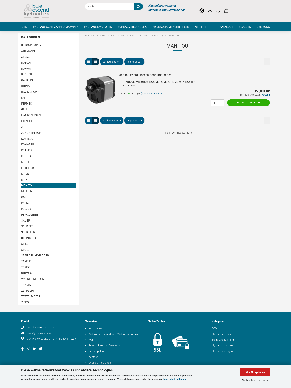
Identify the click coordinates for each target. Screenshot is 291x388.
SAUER (25, 220)
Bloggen (245, 26)
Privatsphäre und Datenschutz (106, 345)
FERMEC (26, 103)
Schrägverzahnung (132, 26)
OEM (24, 26)
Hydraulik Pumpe (222, 334)
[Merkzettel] (218, 8)
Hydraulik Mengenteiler (171, 26)
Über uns (263, 26)
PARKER (26, 203)
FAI (23, 98)
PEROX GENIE (29, 214)
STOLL (25, 249)
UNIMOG (26, 273)
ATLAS (25, 57)
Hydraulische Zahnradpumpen (56, 26)
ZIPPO (25, 302)
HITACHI (26, 121)
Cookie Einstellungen (100, 362)
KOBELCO (27, 138)
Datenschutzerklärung (174, 379)
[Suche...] (138, 6)
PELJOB (26, 209)
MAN (24, 179)
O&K (23, 197)
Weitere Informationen (255, 380)
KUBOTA (26, 156)
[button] (202, 8)
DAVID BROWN (30, 92)
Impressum (95, 328)
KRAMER (26, 150)
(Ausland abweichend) (152, 93)
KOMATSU (27, 144)
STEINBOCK (28, 238)
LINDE (25, 173)
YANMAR (26, 284)
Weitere (200, 26)
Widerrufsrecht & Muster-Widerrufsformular (114, 334)
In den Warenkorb (248, 102)
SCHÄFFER (28, 232)
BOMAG (26, 68)
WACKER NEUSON (32, 279)
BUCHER (26, 74)
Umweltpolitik (96, 351)
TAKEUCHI (27, 261)
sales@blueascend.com (40, 333)
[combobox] (112, 61)
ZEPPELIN (27, 290)
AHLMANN (28, 51)
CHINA (25, 86)
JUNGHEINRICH (31, 132)
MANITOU (27, 185)
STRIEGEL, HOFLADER (35, 255)
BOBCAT (26, 62)
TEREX (25, 267)
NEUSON (26, 191)
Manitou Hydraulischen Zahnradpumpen (144, 75)
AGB (91, 339)
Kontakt (93, 356)
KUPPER (26, 162)
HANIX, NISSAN (31, 115)
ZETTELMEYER (30, 296)
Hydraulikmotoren (98, 26)
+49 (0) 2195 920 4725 (40, 327)
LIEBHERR (27, 168)
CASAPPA (27, 80)
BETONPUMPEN (31, 45)
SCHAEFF (27, 226)
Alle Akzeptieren (255, 372)
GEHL (24, 109)
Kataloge (226, 26)
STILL (24, 244)
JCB (23, 127)
